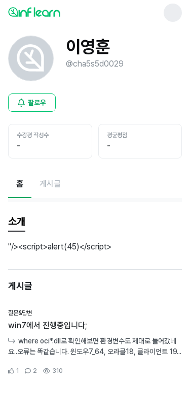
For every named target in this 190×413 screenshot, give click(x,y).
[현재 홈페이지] (19, 184)
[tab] (16, 222)
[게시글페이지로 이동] (50, 184)
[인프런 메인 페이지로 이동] (58, 11)
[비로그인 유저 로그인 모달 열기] (32, 102)
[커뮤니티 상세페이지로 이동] (95, 342)
